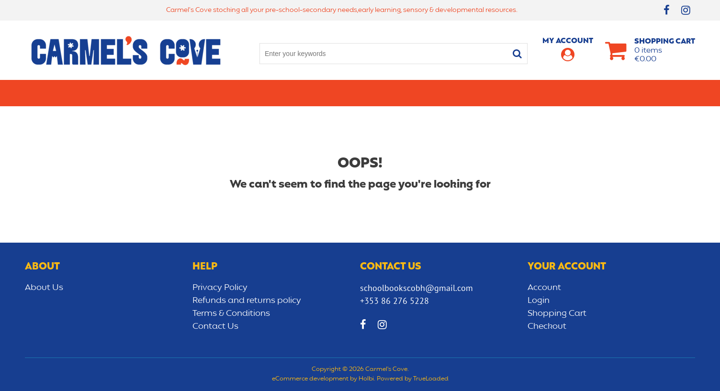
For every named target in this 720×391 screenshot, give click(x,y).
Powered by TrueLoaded (413, 379)
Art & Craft (340, 93)
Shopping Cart (557, 313)
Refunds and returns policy (246, 300)
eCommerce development (310, 379)
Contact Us (215, 326)
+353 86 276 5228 (394, 300)
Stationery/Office (266, 93)
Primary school (92, 93)
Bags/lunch (401, 93)
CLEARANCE (638, 93)
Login (539, 300)
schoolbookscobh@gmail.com (416, 287)
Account (544, 287)
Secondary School (177, 93)
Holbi (366, 379)
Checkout (547, 326)
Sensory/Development (558, 93)
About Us (44, 287)
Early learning (469, 93)
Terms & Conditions (231, 313)
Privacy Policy (220, 287)
